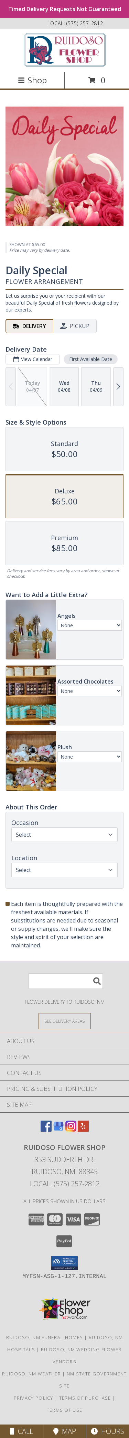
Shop (32, 80)
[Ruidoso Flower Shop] (64, 50)
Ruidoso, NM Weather (31, 1374)
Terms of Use (65, 1410)
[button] (64, 1263)
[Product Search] (66, 981)
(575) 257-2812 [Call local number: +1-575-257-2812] (84, 23)
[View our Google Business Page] (58, 1129)
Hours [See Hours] (107, 1431)
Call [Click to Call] (21, 1431)
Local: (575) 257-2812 (64, 1183)
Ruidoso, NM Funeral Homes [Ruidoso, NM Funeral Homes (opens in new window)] (44, 1337)
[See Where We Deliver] (65, 1021)
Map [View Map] (64, 1431)
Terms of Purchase (85, 1398)
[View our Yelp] (83, 1129)
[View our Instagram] (70, 1129)
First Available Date (90, 359)
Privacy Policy (33, 1398)
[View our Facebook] (46, 1129)
